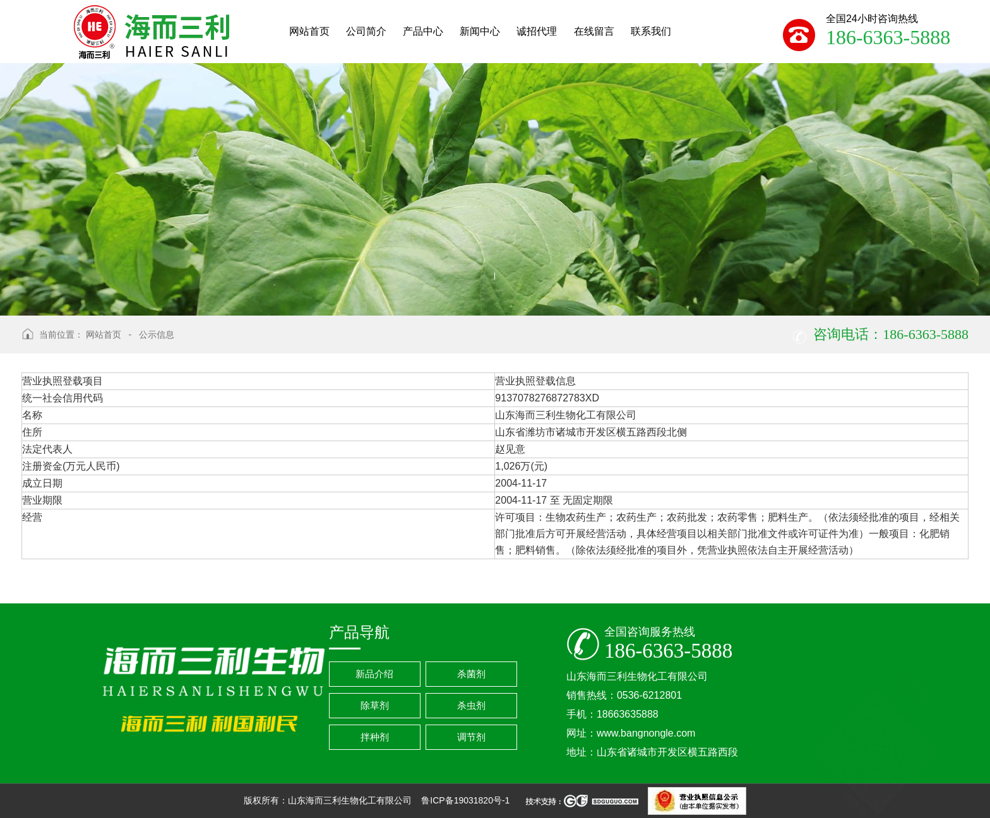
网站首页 (103, 334)
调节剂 (471, 737)
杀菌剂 (471, 673)
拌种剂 (375, 737)
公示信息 (156, 334)
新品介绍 (374, 673)
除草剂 (375, 705)
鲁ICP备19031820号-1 (466, 800)
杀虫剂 (471, 705)
